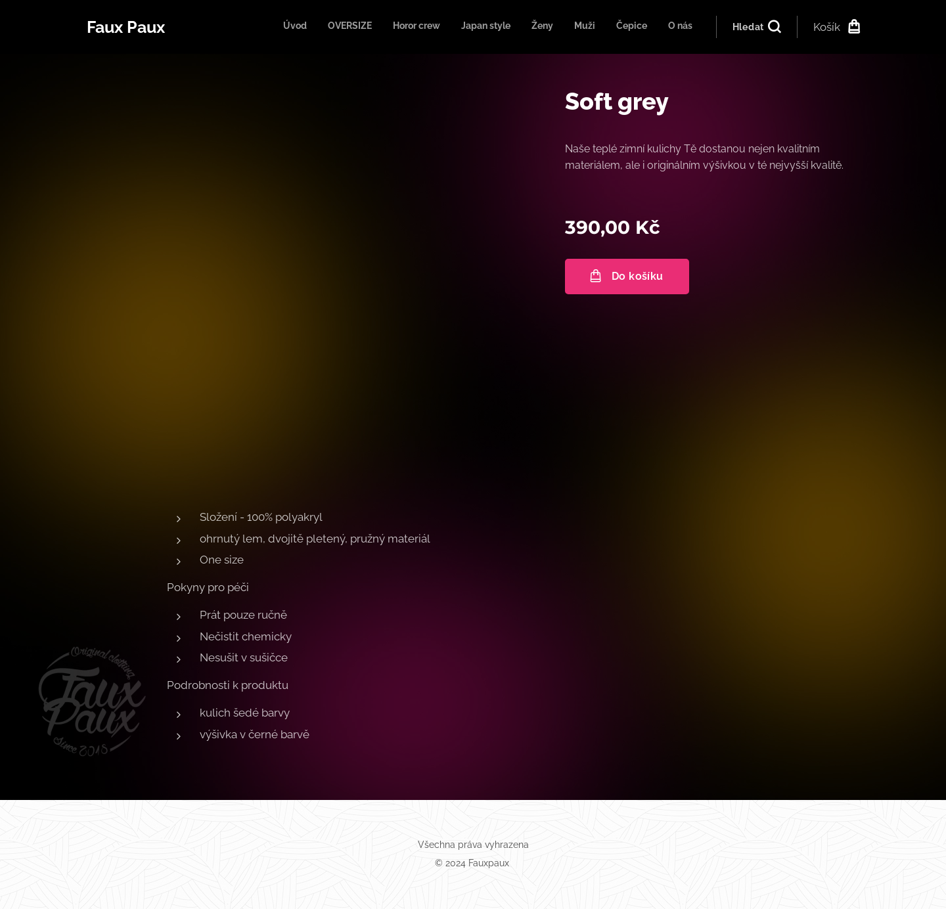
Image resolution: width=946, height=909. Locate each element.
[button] (756, 27)
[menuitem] (549, 27)
